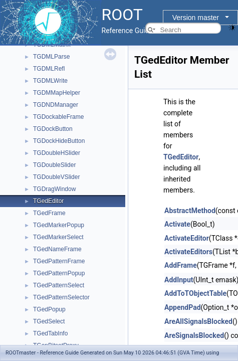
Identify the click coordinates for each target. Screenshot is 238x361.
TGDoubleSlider (54, 164)
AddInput (178, 280)
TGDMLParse (51, 56)
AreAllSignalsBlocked (198, 321)
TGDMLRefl (49, 68)
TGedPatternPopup (59, 273)
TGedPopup (49, 309)
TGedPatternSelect (58, 285)
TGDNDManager (55, 104)
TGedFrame (49, 213)
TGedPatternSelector (61, 297)
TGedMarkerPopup (58, 225)
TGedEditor (48, 201)
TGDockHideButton (59, 140)
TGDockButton (53, 128)
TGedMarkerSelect (58, 237)
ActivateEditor (186, 238)
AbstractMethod (189, 211)
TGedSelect (49, 321)
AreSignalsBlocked (194, 335)
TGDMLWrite (50, 80)
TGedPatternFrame (59, 261)
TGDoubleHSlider (56, 152)
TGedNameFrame (57, 249)
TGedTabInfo (50, 333)
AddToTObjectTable (195, 293)
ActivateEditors (188, 252)
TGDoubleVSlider (56, 176)
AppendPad (182, 307)
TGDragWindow (54, 189)
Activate (177, 224)
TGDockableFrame (58, 116)
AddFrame (180, 265)
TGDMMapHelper (56, 92)
